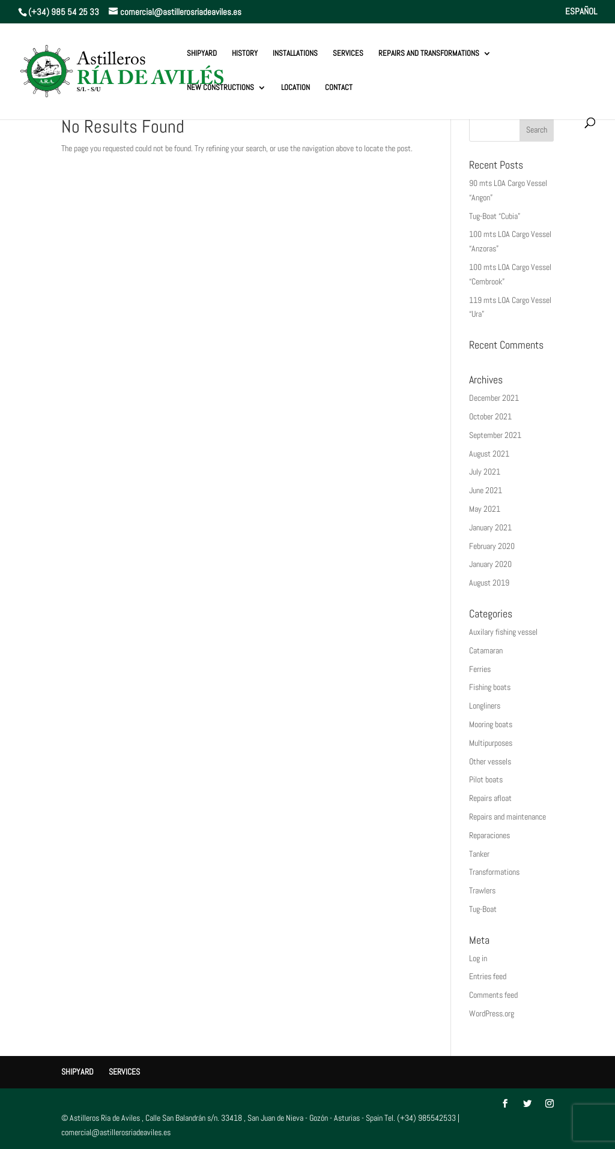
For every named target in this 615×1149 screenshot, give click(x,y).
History (245, 53)
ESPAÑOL (581, 12)
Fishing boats (489, 687)
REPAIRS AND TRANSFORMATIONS (428, 53)
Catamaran (486, 650)
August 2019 (489, 582)
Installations (295, 53)
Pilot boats (486, 779)
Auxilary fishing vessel (503, 631)
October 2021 (490, 416)
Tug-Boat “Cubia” (494, 216)
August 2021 (489, 453)
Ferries (480, 669)
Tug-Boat (483, 909)
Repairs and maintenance (507, 816)
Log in (478, 958)
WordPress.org (491, 1013)
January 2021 (490, 527)
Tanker (479, 853)
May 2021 (484, 508)
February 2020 (492, 546)
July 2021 (484, 471)
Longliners (484, 705)
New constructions (220, 87)
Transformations (494, 871)
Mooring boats (490, 724)
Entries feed (487, 976)
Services (348, 53)
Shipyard (202, 53)
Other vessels (490, 761)
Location (295, 87)
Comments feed (493, 994)
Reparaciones (489, 835)
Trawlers (482, 890)
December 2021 (494, 397)
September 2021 (495, 435)
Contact (339, 87)
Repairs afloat (490, 798)
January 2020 (490, 564)
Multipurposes (490, 742)
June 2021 (485, 490)
